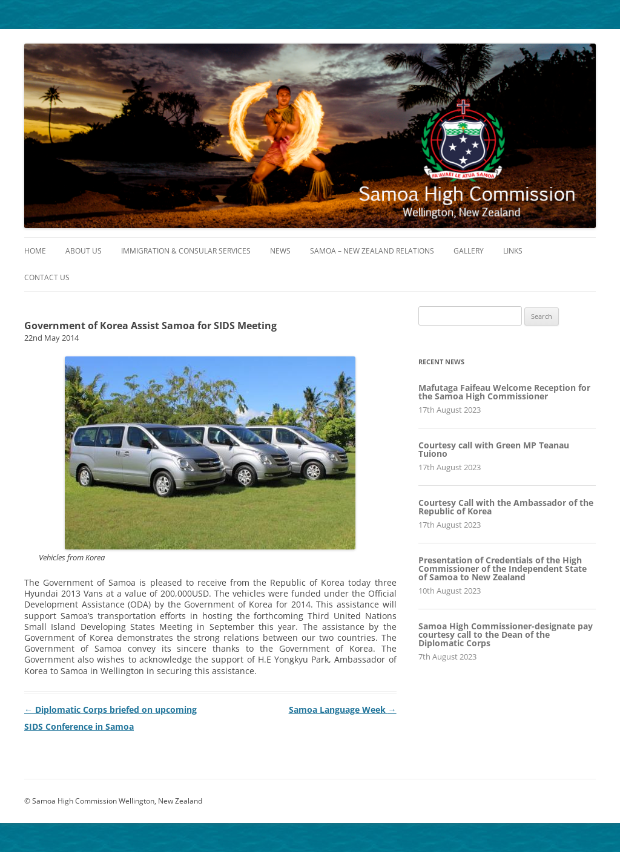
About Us (83, 251)
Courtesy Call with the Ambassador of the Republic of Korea (505, 507)
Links (513, 251)
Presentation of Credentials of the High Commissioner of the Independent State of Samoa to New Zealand (502, 568)
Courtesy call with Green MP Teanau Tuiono (493, 449)
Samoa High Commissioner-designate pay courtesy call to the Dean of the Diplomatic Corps (505, 634)
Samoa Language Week (343, 709)
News (280, 251)
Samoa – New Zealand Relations (372, 251)
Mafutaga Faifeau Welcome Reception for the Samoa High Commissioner (504, 392)
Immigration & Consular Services (186, 251)
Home (35, 251)
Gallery (468, 251)
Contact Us (47, 277)
